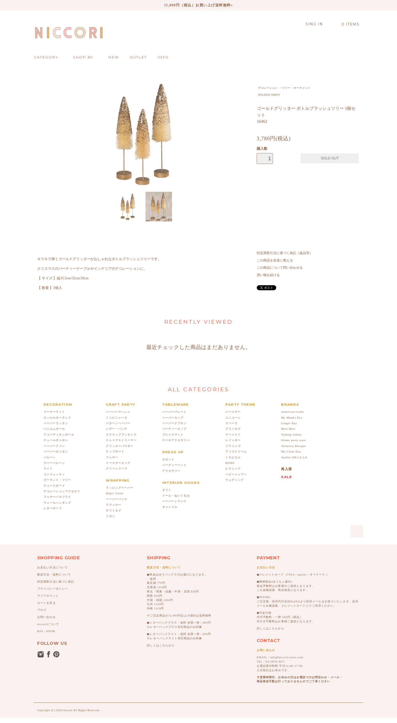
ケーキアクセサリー (176, 440)
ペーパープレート (174, 411)
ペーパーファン (54, 445)
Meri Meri (288, 428)
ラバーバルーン (54, 462)
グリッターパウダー (119, 445)
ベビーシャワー (236, 474)
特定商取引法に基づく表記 (55, 581)
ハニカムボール (54, 428)
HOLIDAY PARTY (269, 94)
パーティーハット (174, 464)
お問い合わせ (46, 616)
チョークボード (54, 485)
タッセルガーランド (57, 417)
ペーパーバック (116, 499)
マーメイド (233, 434)
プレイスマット (173, 434)
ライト (48, 468)
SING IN (314, 24)
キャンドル (170, 506)
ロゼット (168, 459)
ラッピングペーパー (119, 487)
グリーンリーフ (116, 468)
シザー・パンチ (116, 428)
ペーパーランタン (56, 423)
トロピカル (233, 457)
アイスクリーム (236, 451)
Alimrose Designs (293, 445)
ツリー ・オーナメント (296, 87)
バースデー (233, 411)
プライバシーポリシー (52, 588)
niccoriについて (48, 624)
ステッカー (113, 504)
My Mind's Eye (291, 417)
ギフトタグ (113, 510)
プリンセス (233, 428)
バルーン (50, 457)
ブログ (41, 609)
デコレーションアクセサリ (62, 491)
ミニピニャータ (116, 417)
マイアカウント (48, 595)
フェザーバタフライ (57, 496)
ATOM (50, 631)
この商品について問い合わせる (280, 268)
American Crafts (292, 411)
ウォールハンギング (57, 502)
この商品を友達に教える (275, 260)
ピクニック (233, 468)
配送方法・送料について (54, 574)
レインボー (233, 440)
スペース (231, 423)
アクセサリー (171, 470)
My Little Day (291, 451)
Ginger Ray (289, 423)
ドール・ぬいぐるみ (176, 495)
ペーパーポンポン (56, 451)
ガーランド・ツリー (57, 479)
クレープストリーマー (121, 440)
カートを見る (46, 602)
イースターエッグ (118, 462)
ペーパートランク (174, 501)
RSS (40, 631)
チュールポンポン (56, 440)
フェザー (112, 457)
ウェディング (234, 479)
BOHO (229, 462)
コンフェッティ (54, 474)
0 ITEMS (347, 24)
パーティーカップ (174, 428)
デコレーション (267, 87)
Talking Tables (291, 434)
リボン (110, 516)
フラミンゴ (233, 445)
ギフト (166, 489)
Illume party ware (293, 440)
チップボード (115, 451)
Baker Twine (114, 493)
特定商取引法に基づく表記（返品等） (285, 253)
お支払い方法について (52, 567)
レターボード (53, 508)
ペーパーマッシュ (118, 411)
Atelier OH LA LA (294, 457)
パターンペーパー (118, 423)
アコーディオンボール (59, 434)
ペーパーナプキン (174, 423)
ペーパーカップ (173, 417)
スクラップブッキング (121, 434)
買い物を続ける (268, 275)
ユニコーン (233, 417)
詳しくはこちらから (160, 645)
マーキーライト (54, 411)
